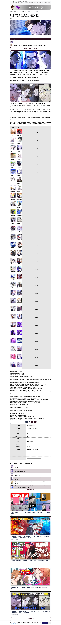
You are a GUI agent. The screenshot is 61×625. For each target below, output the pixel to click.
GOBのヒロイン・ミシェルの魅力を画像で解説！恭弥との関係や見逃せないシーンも (30, 45)
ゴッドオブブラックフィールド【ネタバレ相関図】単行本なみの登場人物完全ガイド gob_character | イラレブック (30, 470)
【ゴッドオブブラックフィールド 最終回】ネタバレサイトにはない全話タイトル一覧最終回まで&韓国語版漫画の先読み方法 (30, 537)
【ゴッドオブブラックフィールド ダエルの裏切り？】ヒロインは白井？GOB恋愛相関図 (30, 513)
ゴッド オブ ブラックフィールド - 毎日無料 (23, 80)
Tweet (11, 18)
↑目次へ (33, 422)
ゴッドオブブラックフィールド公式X (34, 458)
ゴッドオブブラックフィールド (33, 454)
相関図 (26, 11)
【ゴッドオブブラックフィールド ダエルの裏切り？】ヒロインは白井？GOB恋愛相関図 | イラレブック (32, 478)
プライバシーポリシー (14, 623)
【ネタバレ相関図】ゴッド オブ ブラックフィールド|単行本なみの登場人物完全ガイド (30, 42)
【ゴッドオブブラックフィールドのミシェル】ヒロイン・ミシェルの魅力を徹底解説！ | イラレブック (32, 482)
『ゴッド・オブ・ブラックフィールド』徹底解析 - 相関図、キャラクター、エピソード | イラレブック (32, 466)
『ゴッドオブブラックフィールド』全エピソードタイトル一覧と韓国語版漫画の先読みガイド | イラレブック (32, 474)
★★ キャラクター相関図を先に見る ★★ (18, 564)
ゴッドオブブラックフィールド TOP (19, 11)
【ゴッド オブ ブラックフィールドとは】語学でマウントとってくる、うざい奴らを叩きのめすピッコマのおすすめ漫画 (30, 612)
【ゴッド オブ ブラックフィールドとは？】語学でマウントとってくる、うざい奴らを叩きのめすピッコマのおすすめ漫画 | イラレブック (32, 486)
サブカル (11, 11)
